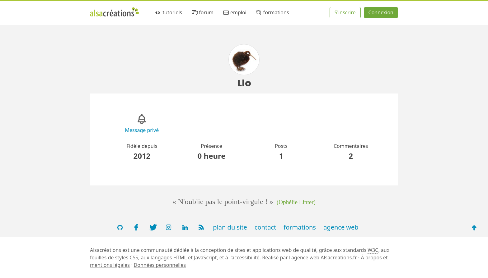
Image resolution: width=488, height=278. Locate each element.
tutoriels (168, 12)
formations (272, 12)
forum (202, 12)
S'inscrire (345, 12)
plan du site (230, 227)
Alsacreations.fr (339, 257)
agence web (341, 227)
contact (265, 227)
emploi (234, 12)
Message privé (142, 130)
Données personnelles (160, 265)
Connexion (380, 12)
